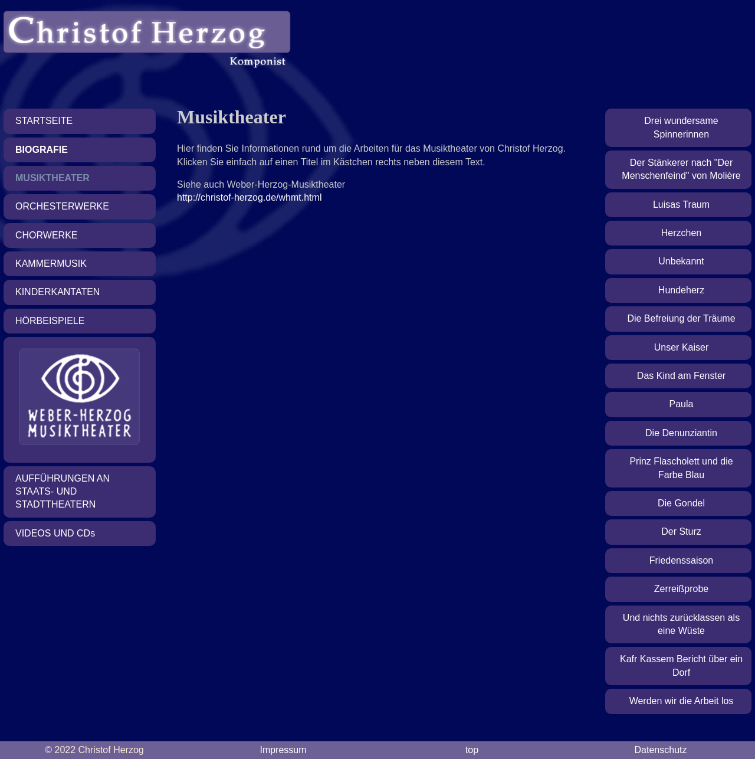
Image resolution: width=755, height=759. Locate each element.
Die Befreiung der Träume (681, 318)
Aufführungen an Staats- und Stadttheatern (62, 491)
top (471, 750)
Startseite (44, 121)
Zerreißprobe (681, 589)
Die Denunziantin (681, 433)
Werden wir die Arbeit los (681, 701)
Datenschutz (661, 750)
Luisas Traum (681, 204)
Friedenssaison (681, 560)
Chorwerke (46, 235)
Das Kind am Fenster (681, 376)
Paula (681, 404)
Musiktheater (52, 178)
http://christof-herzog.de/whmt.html (249, 197)
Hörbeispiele (49, 321)
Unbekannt (681, 261)
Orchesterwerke (62, 206)
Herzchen (681, 233)
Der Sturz (681, 531)
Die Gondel (681, 503)
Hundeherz (681, 290)
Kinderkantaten (57, 292)
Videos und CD (55, 533)
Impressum (283, 750)
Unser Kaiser (681, 347)
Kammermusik (51, 264)
